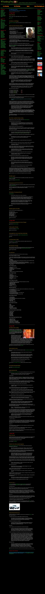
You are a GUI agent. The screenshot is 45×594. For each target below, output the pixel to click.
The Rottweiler (3, 45)
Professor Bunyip (3, 44)
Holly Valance (39, 16)
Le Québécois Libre (3, 50)
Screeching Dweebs (3, 71)
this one (30, 514)
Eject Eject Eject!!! (3, 15)
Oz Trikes (38, 13)
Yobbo (1, 16)
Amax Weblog (3, 61)
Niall (1, 64)
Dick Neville (2, 65)
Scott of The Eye (3, 26)
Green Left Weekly (3, 73)
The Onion (38, 39)
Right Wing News (3, 46)
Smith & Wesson (39, 53)
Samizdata (2, 10)
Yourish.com (2, 37)
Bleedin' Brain (3, 53)
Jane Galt (2, 32)
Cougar (38, 44)
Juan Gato (2, 52)
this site (14, 241)
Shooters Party (39, 33)
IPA (37, 32)
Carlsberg (38, 46)
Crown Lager (39, 47)
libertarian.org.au (3, 12)
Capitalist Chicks (3, 43)
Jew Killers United (3, 68)
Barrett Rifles (39, 51)
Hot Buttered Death (3, 51)
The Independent (3, 74)
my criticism (17, 445)
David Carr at (12, 22)
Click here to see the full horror (26, 248)
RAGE (38, 24)
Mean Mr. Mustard (3, 47)
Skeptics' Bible (39, 26)
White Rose (2, 28)
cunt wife (22, 345)
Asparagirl (2, 31)
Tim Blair (2, 11)
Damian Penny (3, 13)
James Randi (2, 14)
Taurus (38, 52)
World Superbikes (39, 14)
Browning (38, 54)
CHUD (38, 23)
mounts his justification (14, 45)
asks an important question (16, 367)
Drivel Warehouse (3, 41)
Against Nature (39, 30)
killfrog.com (39, 40)
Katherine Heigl (39, 18)
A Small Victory (3, 34)
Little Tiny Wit (2, 22)
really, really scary (26, 119)
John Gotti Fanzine (3, 72)
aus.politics (2, 66)
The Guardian (3, 70)
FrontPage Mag (39, 27)
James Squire (39, 49)
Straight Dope (39, 29)
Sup (1, 42)
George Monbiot (3, 67)
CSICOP (38, 31)
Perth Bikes (39, 12)
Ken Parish (2, 60)
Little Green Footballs (4, 25)
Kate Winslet (39, 19)
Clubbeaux (2, 55)
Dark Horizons (39, 22)
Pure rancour (39, 38)
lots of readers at (17, 362)
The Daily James (3, 20)
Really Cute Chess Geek (40, 36)
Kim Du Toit (2, 54)
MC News (38, 10)
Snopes (38, 28)
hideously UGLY (13, 185)
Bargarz (2, 58)
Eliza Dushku (39, 17)
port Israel (3, 42)
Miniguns (38, 37)
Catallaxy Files (3, 24)
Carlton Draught (39, 48)
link (22, 377)
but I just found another (29, 69)
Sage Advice (2, 27)
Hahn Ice (38, 45)
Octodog (17, 228)
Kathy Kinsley (3, 33)
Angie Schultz (3, 36)
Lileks (1, 19)
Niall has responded (12, 445)
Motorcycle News (39, 11)
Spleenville (2, 35)
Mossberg (38, 55)
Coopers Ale (39, 43)
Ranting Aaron (3, 23)
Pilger (1, 69)
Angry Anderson (3, 59)
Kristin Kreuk (39, 20)
